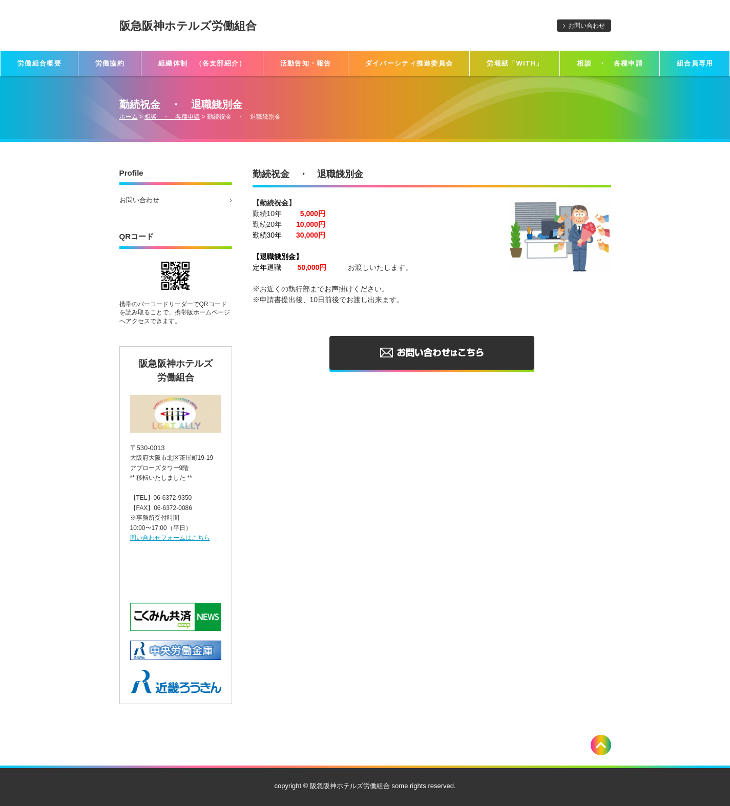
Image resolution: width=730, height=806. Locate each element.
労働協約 (109, 63)
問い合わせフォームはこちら (170, 537)
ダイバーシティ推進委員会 (409, 63)
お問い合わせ (586, 25)
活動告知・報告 (305, 63)
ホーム (128, 116)
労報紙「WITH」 (515, 63)
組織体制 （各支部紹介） (202, 63)
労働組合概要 (39, 63)
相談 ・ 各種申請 (610, 63)
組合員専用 (695, 63)
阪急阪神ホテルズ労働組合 (188, 25)
